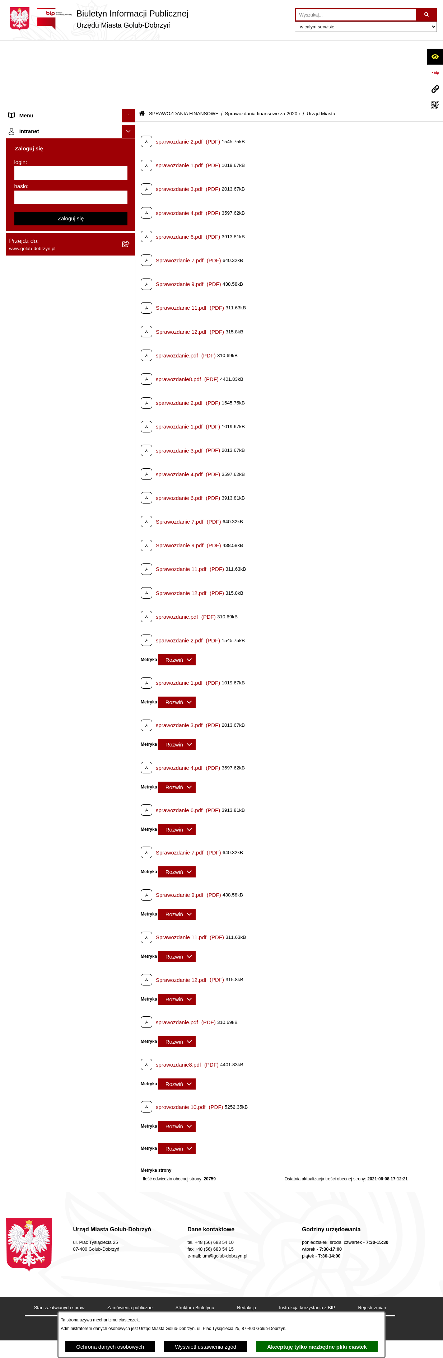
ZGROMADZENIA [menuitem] (30, 883)
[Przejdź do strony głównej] (97, 19)
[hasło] (70, 1027)
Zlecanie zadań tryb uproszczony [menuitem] (48, 89)
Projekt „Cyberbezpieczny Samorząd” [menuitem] (53, 910)
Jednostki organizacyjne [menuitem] (37, 103)
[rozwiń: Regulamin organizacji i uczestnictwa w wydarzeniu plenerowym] (130, 522)
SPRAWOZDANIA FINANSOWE (184, 47)
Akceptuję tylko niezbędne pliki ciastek (317, 1347)
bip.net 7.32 (402, 1347)
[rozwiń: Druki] (130, 544)
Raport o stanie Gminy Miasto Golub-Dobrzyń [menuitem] (63, 714)
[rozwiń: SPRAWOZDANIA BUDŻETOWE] (130, 210)
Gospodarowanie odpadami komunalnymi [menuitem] (58, 598)
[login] (70, 1003)
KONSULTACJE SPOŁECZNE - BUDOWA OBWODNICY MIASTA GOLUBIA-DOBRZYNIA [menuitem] (59, 797)
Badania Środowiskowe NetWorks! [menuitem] (50, 897)
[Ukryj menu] (129, 49)
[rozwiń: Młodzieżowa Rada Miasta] (130, 116)
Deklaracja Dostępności (151, 1262)
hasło (20, 1016)
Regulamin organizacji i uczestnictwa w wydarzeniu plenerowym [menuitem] (55, 526)
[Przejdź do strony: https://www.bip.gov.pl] (435, 73)
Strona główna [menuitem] (26, 63)
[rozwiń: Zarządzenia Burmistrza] (130, 183)
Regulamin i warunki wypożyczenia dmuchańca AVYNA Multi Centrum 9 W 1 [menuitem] (65, 758)
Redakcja (246, 1241)
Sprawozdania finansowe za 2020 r (262, 47)
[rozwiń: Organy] (130, 76)
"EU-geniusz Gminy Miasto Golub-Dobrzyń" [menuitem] (61, 924)
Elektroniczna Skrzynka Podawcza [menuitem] (50, 727)
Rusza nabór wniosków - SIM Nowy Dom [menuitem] (58, 584)
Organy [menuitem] (18, 76)
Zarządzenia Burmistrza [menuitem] (37, 184)
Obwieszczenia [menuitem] (27, 571)
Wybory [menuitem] (18, 509)
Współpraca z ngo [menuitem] (30, 197)
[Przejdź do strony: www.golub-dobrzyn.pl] (435, 89)
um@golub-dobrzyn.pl (224, 1189)
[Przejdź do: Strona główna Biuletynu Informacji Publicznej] (142, 47)
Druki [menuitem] (15, 544)
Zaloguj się (71, 1048)
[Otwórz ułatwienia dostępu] (435, 56)
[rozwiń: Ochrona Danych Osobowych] (130, 157)
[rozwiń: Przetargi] (130, 170)
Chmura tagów (213, 1262)
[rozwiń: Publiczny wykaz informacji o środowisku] (130, 495)
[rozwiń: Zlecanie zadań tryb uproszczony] (130, 89)
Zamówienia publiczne (130, 1241)
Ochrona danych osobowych (110, 1347)
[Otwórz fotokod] (435, 105)
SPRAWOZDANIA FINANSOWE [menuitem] (47, 224)
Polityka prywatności (272, 1262)
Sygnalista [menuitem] (21, 740)
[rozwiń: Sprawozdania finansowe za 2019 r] (130, 423)
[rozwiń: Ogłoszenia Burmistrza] (130, 130)
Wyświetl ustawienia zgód (205, 1347)
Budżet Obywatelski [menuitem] (32, 651)
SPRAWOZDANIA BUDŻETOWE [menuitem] (48, 210)
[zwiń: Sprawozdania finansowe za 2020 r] (130, 278)
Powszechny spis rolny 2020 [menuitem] (43, 625)
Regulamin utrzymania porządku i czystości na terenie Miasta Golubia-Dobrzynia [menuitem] (64, 696)
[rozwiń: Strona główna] (130, 62)
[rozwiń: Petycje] (130, 143)
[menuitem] (70, 242)
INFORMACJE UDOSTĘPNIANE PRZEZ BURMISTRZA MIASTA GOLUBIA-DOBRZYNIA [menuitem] (58, 862)
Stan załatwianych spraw (59, 1241)
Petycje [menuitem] (18, 143)
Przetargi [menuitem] (20, 170)
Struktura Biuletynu (195, 1241)
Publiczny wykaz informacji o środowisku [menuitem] (57, 495)
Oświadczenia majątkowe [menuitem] (39, 678)
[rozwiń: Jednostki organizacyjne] (130, 103)
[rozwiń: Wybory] (130, 509)
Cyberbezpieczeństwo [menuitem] (35, 818)
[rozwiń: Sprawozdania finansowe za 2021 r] (130, 260)
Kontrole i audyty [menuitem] (29, 557)
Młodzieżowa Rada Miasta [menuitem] (40, 116)
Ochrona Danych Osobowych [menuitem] (44, 157)
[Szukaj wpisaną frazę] (427, 15)
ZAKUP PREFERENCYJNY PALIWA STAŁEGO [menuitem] (52, 836)
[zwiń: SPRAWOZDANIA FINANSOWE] (130, 224)
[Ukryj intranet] (129, 961)
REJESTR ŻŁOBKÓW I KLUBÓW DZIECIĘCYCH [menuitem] (49, 941)
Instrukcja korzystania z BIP (307, 1241)
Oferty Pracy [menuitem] (24, 611)
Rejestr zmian (372, 1241)
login (20, 992)
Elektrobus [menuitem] (21, 775)
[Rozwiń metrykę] (177, 593)
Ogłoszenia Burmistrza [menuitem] (36, 130)
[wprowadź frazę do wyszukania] (356, 15)
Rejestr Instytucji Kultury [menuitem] (38, 665)
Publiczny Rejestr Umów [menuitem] (38, 638)
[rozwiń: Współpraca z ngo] (130, 197)
